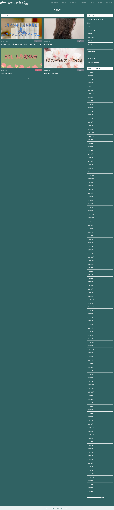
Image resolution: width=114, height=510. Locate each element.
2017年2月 (90, 463)
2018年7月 (90, 403)
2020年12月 (90, 300)
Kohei (90, 34)
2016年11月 (90, 474)
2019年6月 (90, 364)
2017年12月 (90, 427)
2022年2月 (90, 250)
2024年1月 (90, 168)
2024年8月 (90, 143)
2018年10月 (90, 392)
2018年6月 (90, 406)
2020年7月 (90, 317)
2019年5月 (90, 367)
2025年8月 (90, 101)
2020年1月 (90, 339)
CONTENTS (73, 3)
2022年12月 (90, 214)
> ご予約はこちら (57, 508)
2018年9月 (90, 395)
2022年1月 (90, 253)
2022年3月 (90, 246)
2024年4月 (90, 157)
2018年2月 (90, 420)
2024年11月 (90, 133)
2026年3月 (90, 76)
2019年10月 (90, 349)
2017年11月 (90, 431)
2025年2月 (90, 122)
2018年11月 (90, 388)
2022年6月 (90, 236)
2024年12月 (90, 129)
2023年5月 (90, 197)
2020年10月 (90, 307)
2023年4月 (90, 200)
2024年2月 (90, 165)
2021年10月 (90, 264)
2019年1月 (90, 381)
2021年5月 (90, 282)
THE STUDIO (91, 58)
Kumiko (91, 37)
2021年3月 (90, 289)
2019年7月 (90, 360)
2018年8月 (90, 399)
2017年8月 (90, 442)
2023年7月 (90, 189)
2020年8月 (90, 314)
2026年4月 (90, 72)
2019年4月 (90, 371)
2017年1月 (90, 467)
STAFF (83, 3)
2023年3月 (90, 204)
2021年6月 (90, 278)
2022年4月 (90, 243)
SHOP (100, 3)
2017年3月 (90, 459)
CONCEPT (54, 3)
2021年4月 (90, 285)
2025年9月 (90, 97)
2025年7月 (90, 104)
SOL (88, 48)
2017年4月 (90, 456)
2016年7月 (90, 488)
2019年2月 (90, 378)
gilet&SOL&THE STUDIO (95, 19)
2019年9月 (90, 353)
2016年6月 (90, 491)
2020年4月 (90, 328)
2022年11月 (90, 218)
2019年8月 (90, 356)
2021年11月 (90, 260)
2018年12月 (90, 385)
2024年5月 (90, 154)
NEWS (64, 3)
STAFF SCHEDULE (93, 62)
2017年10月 (90, 435)
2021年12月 (90, 257)
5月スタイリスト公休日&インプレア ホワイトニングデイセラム (21, 44)
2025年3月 (90, 118)
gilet (88, 26)
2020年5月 (90, 324)
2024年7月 (90, 147)
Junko (90, 55)
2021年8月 (90, 271)
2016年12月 (90, 470)
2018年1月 (90, 424)
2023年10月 (90, 179)
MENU (92, 3)
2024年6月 (90, 150)
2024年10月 (90, 136)
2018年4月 (90, 413)
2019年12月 (90, 342)
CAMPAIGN (91, 30)
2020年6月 (90, 321)
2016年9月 (90, 481)
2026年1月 (90, 83)
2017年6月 (90, 449)
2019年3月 (90, 374)
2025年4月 (90, 115)
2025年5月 (90, 111)
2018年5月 (90, 410)
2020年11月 (90, 303)
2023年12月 (90, 172)
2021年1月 (90, 296)
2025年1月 (90, 125)
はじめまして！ (49, 44)
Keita (90, 41)
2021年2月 (90, 292)
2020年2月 (90, 335)
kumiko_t (91, 44)
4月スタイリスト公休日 (51, 73)
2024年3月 (90, 161)
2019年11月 (90, 346)
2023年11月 (90, 175)
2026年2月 (90, 79)
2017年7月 (90, 445)
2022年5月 (90, 239)
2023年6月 (90, 193)
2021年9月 (90, 268)
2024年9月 (90, 140)
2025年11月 (90, 90)
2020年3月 (90, 332)
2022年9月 (90, 225)
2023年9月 (90, 182)
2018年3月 (90, 417)
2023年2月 (90, 207)
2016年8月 (90, 484)
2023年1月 (90, 211)
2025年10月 (90, 93)
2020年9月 (90, 310)
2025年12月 (90, 86)
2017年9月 (90, 438)
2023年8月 (90, 186)
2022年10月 (90, 221)
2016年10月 (90, 477)
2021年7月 (90, 275)
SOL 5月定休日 (6, 73)
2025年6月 (90, 108)
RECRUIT (109, 3)
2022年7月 (90, 232)
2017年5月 (90, 452)
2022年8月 (90, 228)
